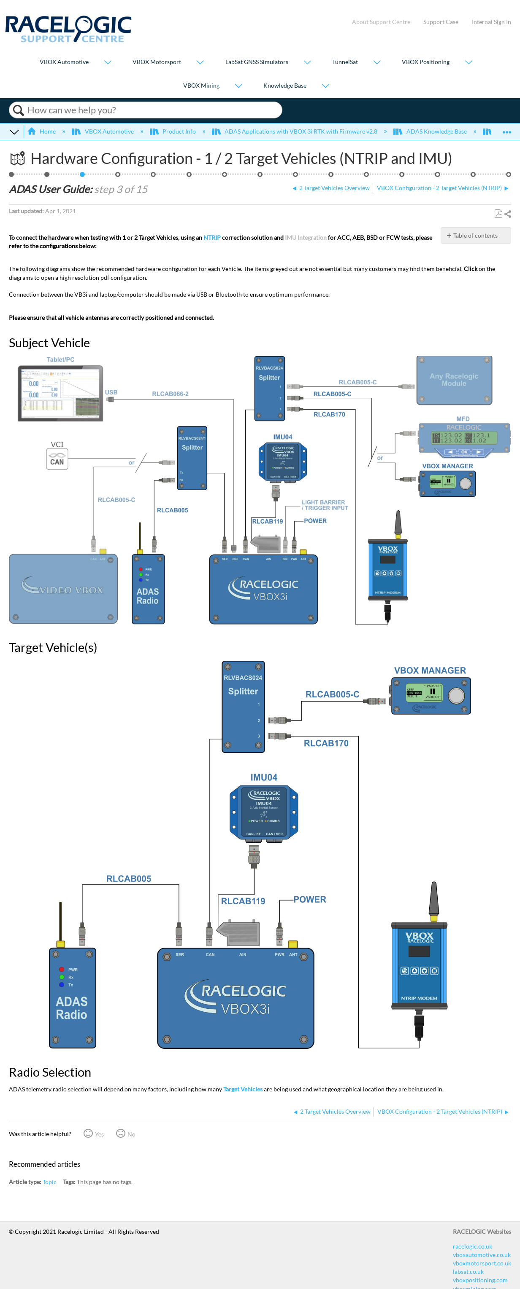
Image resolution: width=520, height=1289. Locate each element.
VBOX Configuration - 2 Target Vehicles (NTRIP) (118, 176)
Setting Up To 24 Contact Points (189, 176)
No (131, 1134)
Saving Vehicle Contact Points (225, 176)
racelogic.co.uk (472, 1246)
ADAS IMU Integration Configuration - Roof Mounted (402, 176)
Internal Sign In (491, 21)
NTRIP (212, 237)
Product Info (173, 131)
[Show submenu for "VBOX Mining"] (238, 86)
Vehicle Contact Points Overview (153, 176)
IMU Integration (306, 237)
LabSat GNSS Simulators (256, 62)
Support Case (440, 21)
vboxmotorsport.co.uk (482, 1263)
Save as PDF (498, 213)
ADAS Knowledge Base (430, 131)
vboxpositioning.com (480, 1280)
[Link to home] (68, 40)
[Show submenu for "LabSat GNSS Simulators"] (307, 63)
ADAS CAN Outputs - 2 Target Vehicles (473, 176)
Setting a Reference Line (260, 176)
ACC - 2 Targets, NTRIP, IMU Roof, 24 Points (11, 176)
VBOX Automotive (64, 62)
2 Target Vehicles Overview (47, 176)
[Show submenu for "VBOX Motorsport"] (200, 63)
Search (18, 110)
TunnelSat (345, 62)
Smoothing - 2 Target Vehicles (366, 176)
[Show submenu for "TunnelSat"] (377, 63)
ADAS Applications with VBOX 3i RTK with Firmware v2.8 (295, 131)
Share (507, 214)
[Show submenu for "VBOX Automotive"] (107, 63)
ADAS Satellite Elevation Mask (437, 176)
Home (42, 131)
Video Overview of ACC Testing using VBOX (509, 176)
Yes (99, 1134)
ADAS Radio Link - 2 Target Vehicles (295, 176)
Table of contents (475, 235)
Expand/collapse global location (507, 128)
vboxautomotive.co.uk (482, 1254)
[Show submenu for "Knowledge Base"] (325, 86)
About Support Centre (381, 21)
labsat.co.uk (468, 1271)
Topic (50, 1181)
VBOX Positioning (426, 62)
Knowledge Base (284, 85)
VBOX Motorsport (157, 62)
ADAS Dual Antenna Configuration (331, 176)
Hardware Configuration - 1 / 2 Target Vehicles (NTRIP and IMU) (82, 176)
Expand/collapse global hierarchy (14, 131)
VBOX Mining (201, 85)
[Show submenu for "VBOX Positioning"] (468, 63)
